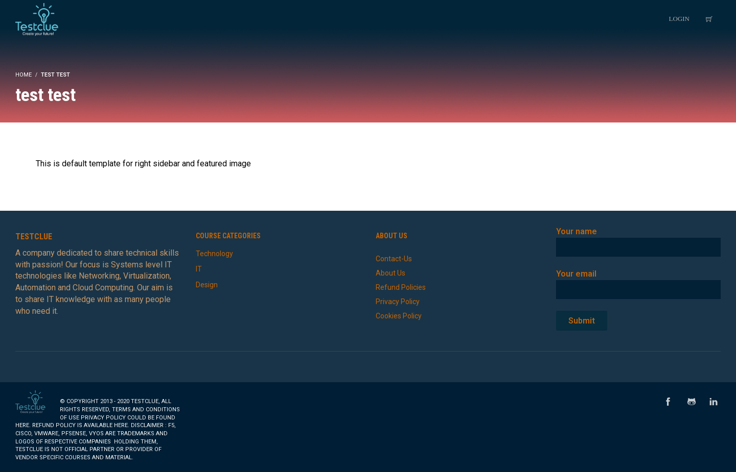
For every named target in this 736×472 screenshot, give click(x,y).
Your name (638, 239)
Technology (214, 254)
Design (207, 285)
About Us (390, 273)
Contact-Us (394, 259)
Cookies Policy (399, 316)
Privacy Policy (398, 301)
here (22, 425)
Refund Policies (401, 287)
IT (199, 269)
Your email (638, 281)
